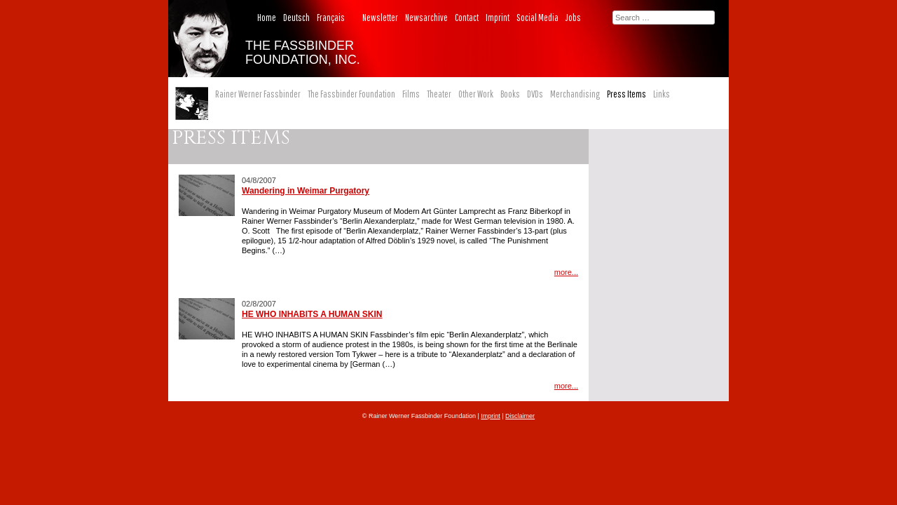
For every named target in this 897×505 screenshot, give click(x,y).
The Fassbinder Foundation (351, 94)
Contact (467, 17)
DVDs (535, 94)
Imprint (497, 17)
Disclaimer (520, 415)
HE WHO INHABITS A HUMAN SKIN (312, 314)
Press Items (626, 94)
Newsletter (380, 17)
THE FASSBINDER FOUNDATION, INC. (302, 53)
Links (661, 94)
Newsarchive (426, 17)
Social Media (537, 17)
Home (266, 17)
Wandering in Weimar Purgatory (305, 191)
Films (411, 94)
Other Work (475, 94)
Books (510, 94)
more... (566, 272)
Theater (439, 94)
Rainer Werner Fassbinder (258, 94)
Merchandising (575, 94)
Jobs (573, 17)
